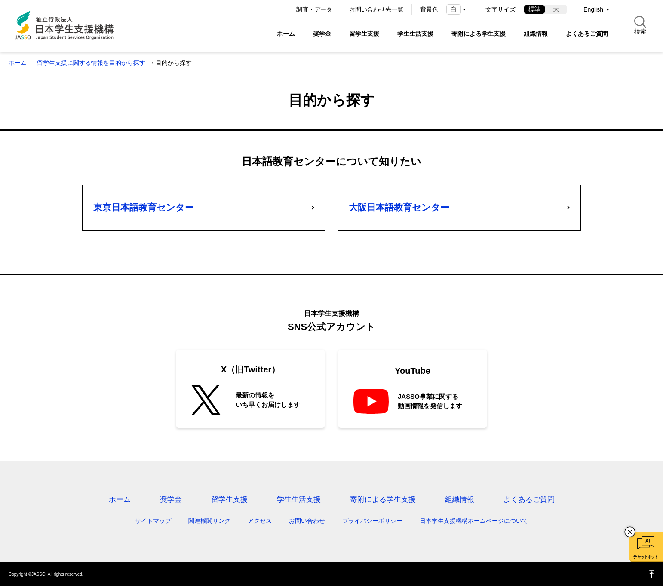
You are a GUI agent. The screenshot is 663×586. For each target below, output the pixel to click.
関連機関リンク (209, 520)
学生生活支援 (415, 33)
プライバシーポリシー (372, 520)
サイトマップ (153, 520)
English (593, 9)
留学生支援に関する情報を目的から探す (91, 62)
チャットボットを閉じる (629, 531)
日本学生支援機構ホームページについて (474, 520)
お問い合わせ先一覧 (376, 9)
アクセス (260, 520)
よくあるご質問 (587, 33)
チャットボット (645, 557)
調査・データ (314, 9)
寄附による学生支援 (478, 33)
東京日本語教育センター (143, 207)
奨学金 (322, 33)
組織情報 (536, 33)
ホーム (286, 33)
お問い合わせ (307, 520)
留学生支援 (364, 33)
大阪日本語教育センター (399, 207)
